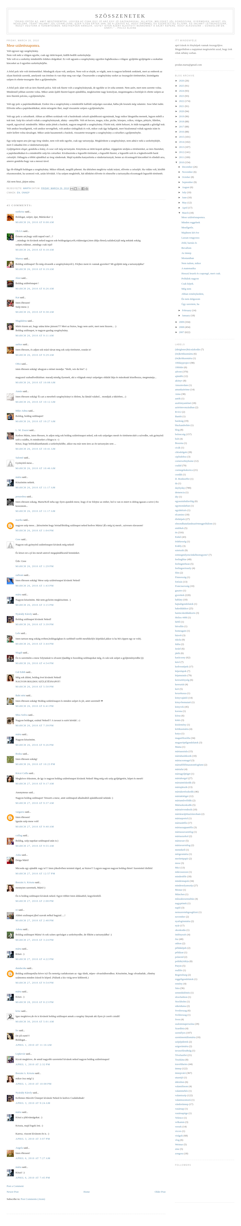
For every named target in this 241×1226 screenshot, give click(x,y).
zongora (179, 1153)
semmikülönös (182, 992)
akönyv (178, 380)
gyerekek (179, 595)
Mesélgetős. (187, 227)
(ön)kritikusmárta (184, 353)
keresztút (179, 684)
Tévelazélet (181, 1055)
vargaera (20, 811)
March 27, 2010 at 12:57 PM (35, 873)
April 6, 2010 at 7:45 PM (33, 1177)
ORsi (18, 363)
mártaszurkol (181, 836)
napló (178, 907)
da (176, 483)
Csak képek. (187, 283)
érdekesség (180, 541)
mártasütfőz (181, 822)
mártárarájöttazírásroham (188, 813)
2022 (182, 101)
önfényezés (180, 934)
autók (178, 398)
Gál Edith (20, 672)
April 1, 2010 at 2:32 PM (33, 1064)
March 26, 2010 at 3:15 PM (35, 604)
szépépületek (181, 1041)
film (177, 572)
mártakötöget (182, 796)
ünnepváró (180, 1072)
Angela (19, 1147)
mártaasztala (181, 751)
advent (178, 371)
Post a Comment (15, 1186)
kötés (177, 720)
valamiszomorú (183, 1099)
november (180, 916)
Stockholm (180, 1001)
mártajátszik (181, 787)
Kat (17, 297)
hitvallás (179, 626)
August (186, 187)
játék (177, 653)
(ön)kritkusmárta (183, 358)
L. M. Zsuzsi (22, 430)
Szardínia (180, 1028)
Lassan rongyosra (190, 237)
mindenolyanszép (184, 885)
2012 (182, 152)
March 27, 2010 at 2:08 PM (35, 900)
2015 (182, 136)
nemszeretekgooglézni (186, 912)
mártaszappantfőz (184, 827)
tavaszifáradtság (183, 1050)
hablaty (178, 599)
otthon (178, 943)
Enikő (178, 536)
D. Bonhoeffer (182, 478)
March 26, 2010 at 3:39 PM (35, 624)
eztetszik (179, 550)
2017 (182, 126)
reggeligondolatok (184, 979)
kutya (178, 733)
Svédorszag (181, 1014)
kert (177, 688)
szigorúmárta (181, 1046)
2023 (182, 95)
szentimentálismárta (185, 1037)
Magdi (19, 652)
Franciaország (182, 586)
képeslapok (180, 671)
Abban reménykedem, (192, 293)
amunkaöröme (182, 389)
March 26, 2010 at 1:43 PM (35, 585)
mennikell (180, 849)
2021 (182, 106)
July (184, 192)
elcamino (179, 514)
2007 (182, 332)
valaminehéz (181, 1090)
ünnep (26, 193)
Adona (19, 929)
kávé (177, 662)
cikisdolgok (181, 452)
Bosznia (179, 443)
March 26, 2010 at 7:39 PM (35, 725)
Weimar (179, 1144)
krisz (18, 1010)
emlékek (179, 528)
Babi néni (20, 695)
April (185, 207)
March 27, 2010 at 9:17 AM (35, 783)
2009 (182, 321)
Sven (177, 1019)
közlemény (180, 724)
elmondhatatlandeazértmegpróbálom (193, 523)
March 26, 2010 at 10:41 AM (35, 448)
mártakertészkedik (184, 791)
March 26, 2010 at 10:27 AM (35, 421)
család (178, 465)
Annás (19, 391)
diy (176, 496)
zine (177, 1148)
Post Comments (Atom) (33, 1199)
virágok (179, 1135)
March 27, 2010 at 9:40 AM (35, 826)
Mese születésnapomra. (193, 217)
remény (179, 983)
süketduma (180, 1006)
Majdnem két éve (190, 232)
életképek (180, 519)
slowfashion (181, 996)
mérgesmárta (181, 854)
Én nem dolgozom (190, 298)
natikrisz (20, 211)
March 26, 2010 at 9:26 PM (35, 744)
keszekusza (180, 693)
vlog (177, 1139)
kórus (178, 715)
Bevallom (186, 247)
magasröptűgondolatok (186, 742)
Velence (179, 1117)
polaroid (179, 956)
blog (177, 429)
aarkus (19, 344)
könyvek (179, 706)
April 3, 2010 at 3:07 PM (33, 1138)
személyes (180, 1032)
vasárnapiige (181, 1113)
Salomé (19, 457)
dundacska (21, 968)
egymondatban (182, 505)
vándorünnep (181, 1104)
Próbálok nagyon (190, 278)
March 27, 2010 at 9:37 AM (35, 802)
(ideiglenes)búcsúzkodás (187, 349)
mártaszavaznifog (184, 831)
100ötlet (179, 367)
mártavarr (180, 840)
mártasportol (181, 818)
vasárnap (179, 1108)
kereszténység (182, 679)
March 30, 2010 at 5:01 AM (35, 1021)
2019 (182, 116)
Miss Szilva (22, 714)
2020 (182, 111)
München (180, 894)
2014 (182, 141)
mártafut (179, 769)
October (186, 177)
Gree (18, 539)
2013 (182, 146)
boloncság (180, 434)
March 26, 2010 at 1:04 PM (35, 530)
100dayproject (182, 362)
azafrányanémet (183, 403)
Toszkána (180, 1059)
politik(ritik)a (182, 961)
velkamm (179, 1122)
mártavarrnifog (182, 845)
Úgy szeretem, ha (190, 304)
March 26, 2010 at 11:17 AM (35, 487)
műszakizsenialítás (184, 898)
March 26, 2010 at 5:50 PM (35, 686)
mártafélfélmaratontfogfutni (189, 764)
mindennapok (182, 880)
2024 (182, 90)
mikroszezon (181, 871)
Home (87, 1191)
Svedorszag (181, 1010)
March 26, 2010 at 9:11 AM (35, 335)
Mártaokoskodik (183, 804)
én (18, 193)
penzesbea (21, 496)
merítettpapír (181, 858)
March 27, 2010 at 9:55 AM (35, 845)
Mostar (178, 889)
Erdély (178, 545)
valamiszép (180, 1095)
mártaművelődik (183, 800)
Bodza (19, 753)
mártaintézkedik (183, 782)
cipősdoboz (181, 456)
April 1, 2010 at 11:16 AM (34, 1044)
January (186, 315)
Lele (18, 633)
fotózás (178, 581)
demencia (180, 492)
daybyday (180, 487)
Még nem (186, 288)
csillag (19, 835)
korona (178, 711)
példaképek (181, 947)
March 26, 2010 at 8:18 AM (35, 249)
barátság (179, 420)
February (187, 310)
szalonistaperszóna (184, 1023)
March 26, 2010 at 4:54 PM (35, 663)
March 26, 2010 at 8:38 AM (35, 311)
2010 (182, 162)
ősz (176, 939)
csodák (178, 474)
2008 (182, 327)
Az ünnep (186, 253)
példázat (179, 952)
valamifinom (181, 1086)
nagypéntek (181, 903)
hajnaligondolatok (184, 603)
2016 (182, 131)
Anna (177, 394)
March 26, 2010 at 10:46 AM (35, 468)
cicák (177, 447)
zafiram (19, 575)
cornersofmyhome (184, 460)
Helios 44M (181, 617)
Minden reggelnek (190, 222)
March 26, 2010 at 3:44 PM (35, 643)
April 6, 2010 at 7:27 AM (33, 1158)
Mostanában (187, 258)
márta (18, 477)
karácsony (180, 657)
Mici (177, 867)
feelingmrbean (182, 563)
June (184, 197)
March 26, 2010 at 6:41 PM (35, 705)
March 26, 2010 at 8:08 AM (35, 222)
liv (17, 1030)
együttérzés (181, 510)
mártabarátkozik (183, 755)
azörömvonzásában (185, 407)
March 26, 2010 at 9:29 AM (35, 354)
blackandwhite (182, 425)
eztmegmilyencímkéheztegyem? (191, 554)
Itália (177, 644)
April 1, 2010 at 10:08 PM (34, 1083)
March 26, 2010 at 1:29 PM (35, 566)
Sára (177, 988)
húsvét (178, 635)
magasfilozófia (182, 738)
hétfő (177, 621)
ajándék (179, 376)
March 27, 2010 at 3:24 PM (35, 939)
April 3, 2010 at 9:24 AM (33, 1103)
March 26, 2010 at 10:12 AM (35, 401)
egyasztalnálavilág (184, 501)
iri (17, 909)
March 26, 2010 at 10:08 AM (35, 382)
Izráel (178, 648)
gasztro (178, 590)
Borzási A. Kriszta (25, 882)
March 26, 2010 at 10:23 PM (35, 764)
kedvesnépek (181, 666)
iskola (178, 639)
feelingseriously (183, 568)
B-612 (178, 411)
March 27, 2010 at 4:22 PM (35, 959)
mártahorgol (181, 778)
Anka (18, 854)
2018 (182, 121)
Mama (178, 746)
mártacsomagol (182, 760)
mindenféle (180, 876)
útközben (179, 1082)
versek (178, 1126)
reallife (178, 970)
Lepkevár (20, 1053)
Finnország (180, 577)
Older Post (160, 1191)
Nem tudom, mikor (191, 263)
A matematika (188, 268)
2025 (182, 85)
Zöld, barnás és (189, 242)
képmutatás (181, 675)
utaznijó (179, 1077)
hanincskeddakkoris (185, 612)
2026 (182, 80)
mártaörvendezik (183, 809)
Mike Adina (22, 410)
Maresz (19, 258)
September (188, 182)
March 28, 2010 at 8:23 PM (35, 1002)
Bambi (178, 416)
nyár (177, 925)
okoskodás (180, 930)
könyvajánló (181, 697)
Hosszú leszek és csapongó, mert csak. (201, 273)
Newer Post (12, 1191)
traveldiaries (181, 1064)
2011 (182, 157)
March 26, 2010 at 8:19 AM (35, 269)
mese (177, 863)
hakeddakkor (181, 608)
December (187, 166)
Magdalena (21, 320)
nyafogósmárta (182, 921)
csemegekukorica (184, 469)
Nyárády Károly (24, 613)
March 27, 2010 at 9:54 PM (35, 982)
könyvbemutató (183, 702)
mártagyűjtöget (182, 773)
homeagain (180, 630)
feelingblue (180, 559)
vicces (178, 1131)
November (187, 171)
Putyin (178, 965)
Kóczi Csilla (22, 773)
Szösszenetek (120, 16)
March (185, 212)
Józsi (18, 277)
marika (19, 519)
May (184, 202)
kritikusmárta (182, 728)
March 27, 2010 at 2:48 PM (35, 920)
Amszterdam (181, 385)
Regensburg (181, 974)
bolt (177, 438)
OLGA (19, 231)
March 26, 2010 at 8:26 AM (35, 288)
